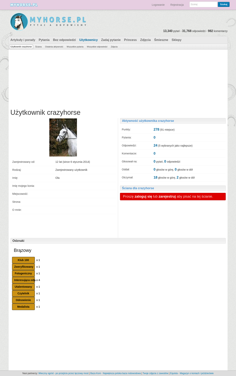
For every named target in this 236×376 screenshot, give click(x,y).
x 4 (38, 280)
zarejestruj (167, 196)
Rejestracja (177, 4)
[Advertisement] (118, 78)
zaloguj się (143, 196)
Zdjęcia (145, 40)
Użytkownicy (88, 40)
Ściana (38, 47)
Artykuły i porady (22, 40)
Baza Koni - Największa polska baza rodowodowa (115, 373)
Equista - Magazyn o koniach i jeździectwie (192, 373)
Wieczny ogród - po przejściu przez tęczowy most (63, 373)
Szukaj (223, 4)
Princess (130, 40)
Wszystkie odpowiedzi (97, 47)
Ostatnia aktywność (54, 47)
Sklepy (177, 40)
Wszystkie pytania (75, 47)
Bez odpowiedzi (64, 40)
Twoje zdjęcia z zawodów (155, 373)
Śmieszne (161, 40)
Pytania (44, 40)
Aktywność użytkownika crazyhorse (148, 120)
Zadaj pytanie (111, 40)
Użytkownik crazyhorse (21, 47)
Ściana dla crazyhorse (138, 188)
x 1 (38, 260)
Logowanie (158, 4)
